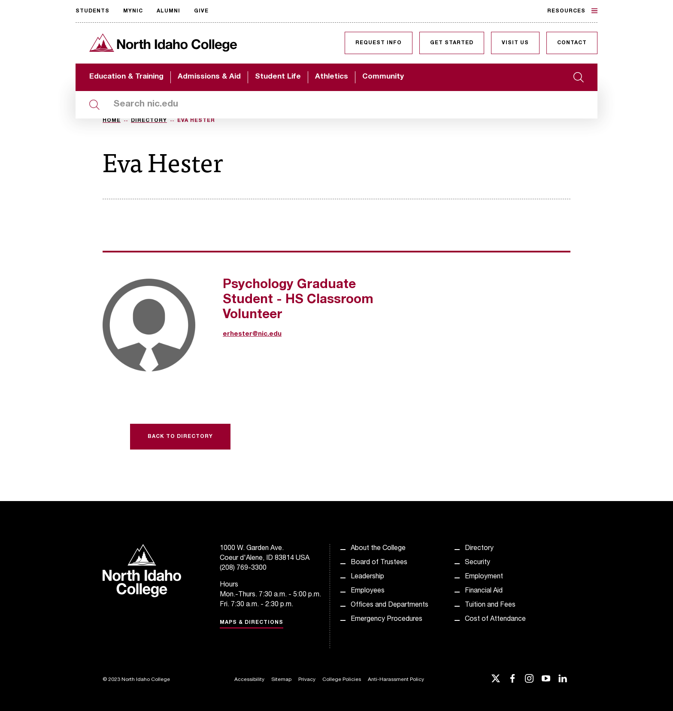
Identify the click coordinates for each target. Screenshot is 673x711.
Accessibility (249, 679)
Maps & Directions (251, 622)
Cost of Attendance (495, 619)
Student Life (278, 77)
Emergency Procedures (386, 619)
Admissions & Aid (209, 77)
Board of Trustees (379, 562)
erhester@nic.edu (252, 334)
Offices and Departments (389, 605)
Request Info (378, 43)
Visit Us (515, 43)
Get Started (451, 43)
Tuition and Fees (490, 605)
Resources (572, 11)
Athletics (331, 77)
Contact (572, 43)
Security (477, 562)
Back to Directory (180, 436)
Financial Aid (484, 591)
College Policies (341, 679)
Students (92, 11)
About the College (378, 548)
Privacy (306, 679)
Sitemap (281, 679)
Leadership (367, 577)
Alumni (168, 11)
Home (112, 120)
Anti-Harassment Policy (396, 679)
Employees (368, 591)
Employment (484, 577)
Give (201, 11)
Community (383, 77)
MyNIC (133, 11)
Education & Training (126, 77)
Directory (149, 120)
